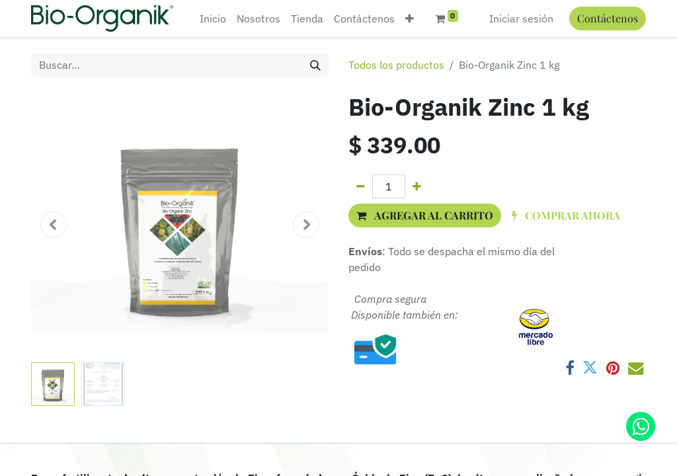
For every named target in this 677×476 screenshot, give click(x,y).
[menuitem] (212, 18)
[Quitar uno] (360, 186)
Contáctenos (607, 18)
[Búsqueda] (315, 65)
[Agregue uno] (417, 186)
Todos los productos (396, 64)
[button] (409, 18)
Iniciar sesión (521, 18)
